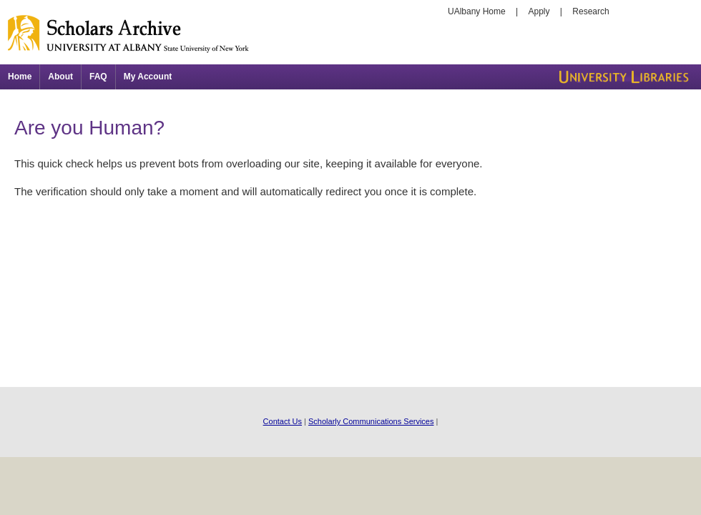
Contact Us (282, 421)
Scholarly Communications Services (370, 421)
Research (590, 11)
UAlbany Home (477, 11)
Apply (539, 11)
